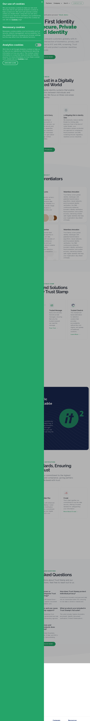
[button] (42, 2)
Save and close (10, 63)
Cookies (15, 19)
